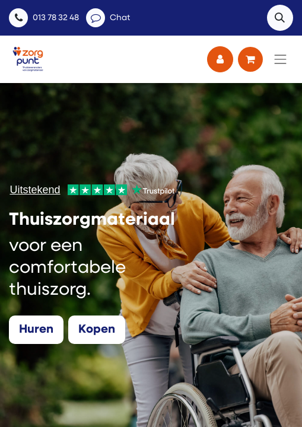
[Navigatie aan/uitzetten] (281, 59)
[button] (280, 18)
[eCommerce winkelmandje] (250, 59)
